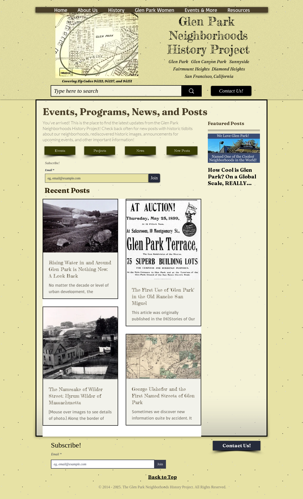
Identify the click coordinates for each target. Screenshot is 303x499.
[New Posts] (182, 150)
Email (49, 170)
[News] (140, 150)
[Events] (60, 150)
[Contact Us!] (231, 91)
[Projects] (99, 150)
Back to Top (162, 477)
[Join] (154, 178)
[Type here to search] (112, 91)
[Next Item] (252, 148)
